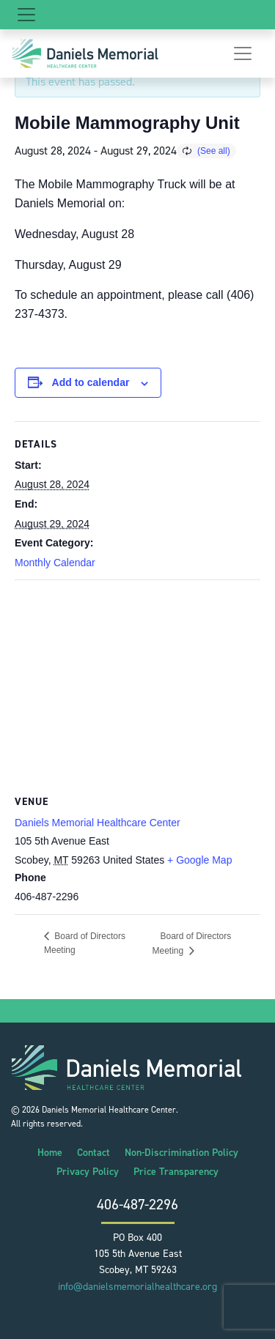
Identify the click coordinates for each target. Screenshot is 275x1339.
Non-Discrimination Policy (181, 1153)
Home (49, 1153)
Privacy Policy (87, 1172)
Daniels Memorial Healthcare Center (97, 822)
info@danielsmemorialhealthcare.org (137, 1287)
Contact (93, 1153)
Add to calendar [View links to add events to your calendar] (91, 382)
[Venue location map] (137, 686)
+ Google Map (199, 860)
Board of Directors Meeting (192, 943)
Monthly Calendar (55, 562)
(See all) (213, 151)
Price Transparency (176, 1172)
